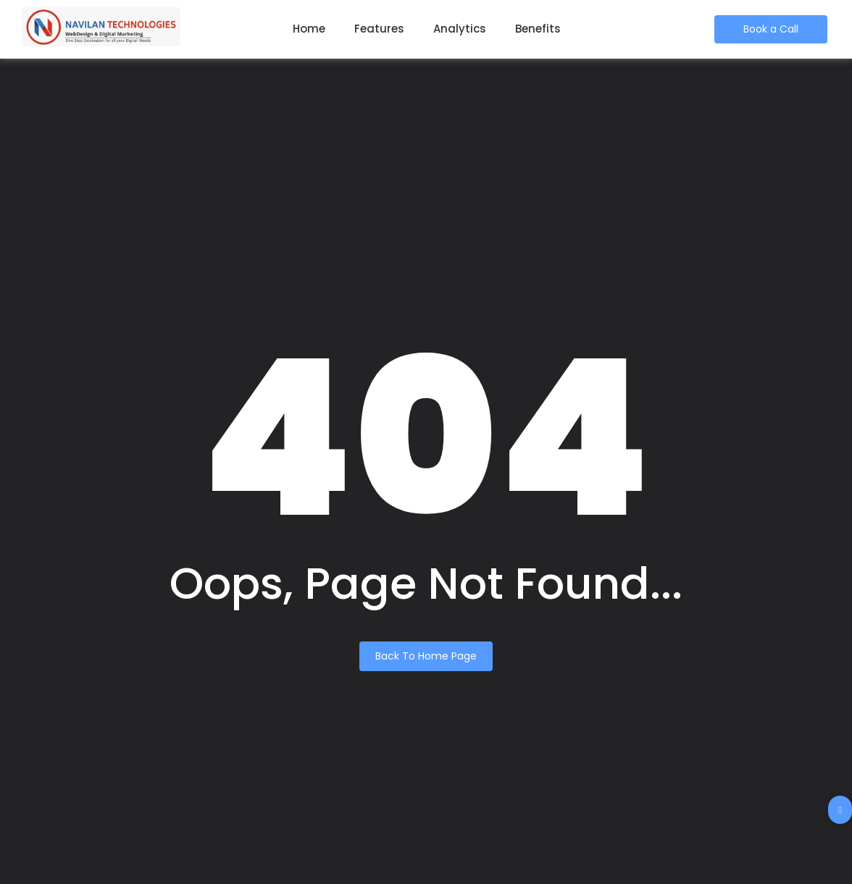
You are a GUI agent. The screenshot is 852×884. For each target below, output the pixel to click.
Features (379, 28)
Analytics (459, 28)
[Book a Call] (770, 29)
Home (309, 28)
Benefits (538, 28)
